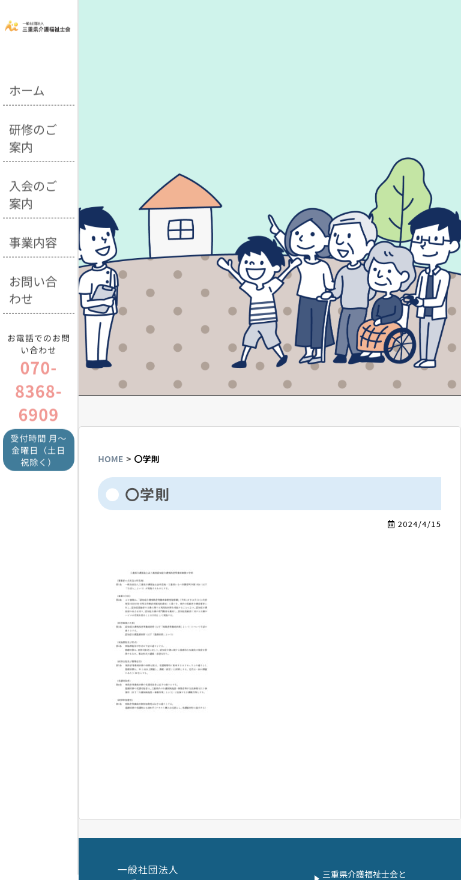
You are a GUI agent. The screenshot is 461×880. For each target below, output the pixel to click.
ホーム (26, 88)
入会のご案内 (33, 192)
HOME (110, 459)
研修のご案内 (33, 136)
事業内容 (33, 240)
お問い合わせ (33, 288)
